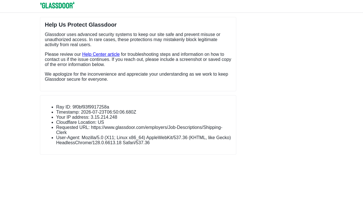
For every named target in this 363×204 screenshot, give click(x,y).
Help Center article (101, 54)
